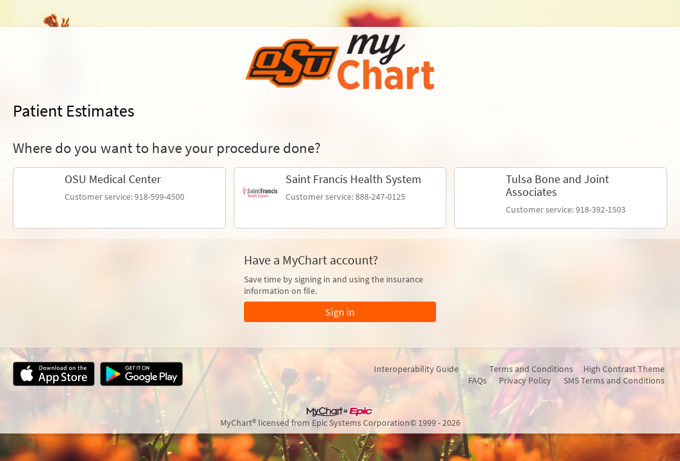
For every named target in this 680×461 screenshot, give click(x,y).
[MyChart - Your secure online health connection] (339, 62)
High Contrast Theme (624, 369)
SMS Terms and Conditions (614, 380)
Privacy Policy (525, 380)
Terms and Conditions (531, 369)
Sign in (340, 311)
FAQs (477, 380)
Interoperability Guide (416, 369)
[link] (119, 198)
